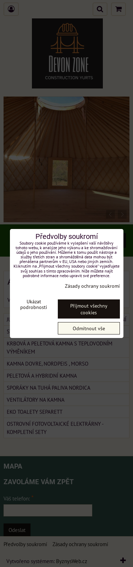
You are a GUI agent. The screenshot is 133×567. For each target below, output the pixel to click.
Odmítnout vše (89, 328)
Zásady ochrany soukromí (92, 285)
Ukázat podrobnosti (33, 304)
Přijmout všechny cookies (88, 309)
